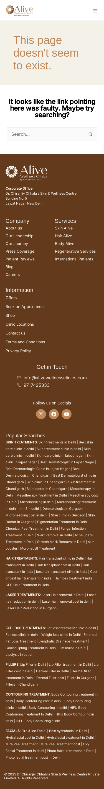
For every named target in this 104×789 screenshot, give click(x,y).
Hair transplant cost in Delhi (58, 565)
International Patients (74, 259)
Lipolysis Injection (19, 654)
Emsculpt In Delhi (72, 648)
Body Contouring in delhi (48, 708)
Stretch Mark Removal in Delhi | (62, 542)
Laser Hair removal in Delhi (63, 595)
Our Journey (17, 243)
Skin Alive (64, 228)
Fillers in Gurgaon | (81, 678)
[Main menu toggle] (95, 11)
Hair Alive (63, 235)
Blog (10, 266)
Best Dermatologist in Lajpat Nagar (67, 462)
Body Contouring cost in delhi (39, 701)
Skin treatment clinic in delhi (58, 449)
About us (14, 228)
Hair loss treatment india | (74, 578)
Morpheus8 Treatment (37, 548)
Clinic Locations (20, 324)
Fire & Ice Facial (33, 731)
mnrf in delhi (29, 508)
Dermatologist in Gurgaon (62, 508)
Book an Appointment (25, 306)
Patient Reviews (20, 259)
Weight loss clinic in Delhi (61, 635)
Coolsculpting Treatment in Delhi (31, 648)
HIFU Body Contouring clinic (38, 721)
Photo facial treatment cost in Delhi (33, 757)
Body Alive (64, 243)
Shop (10, 315)
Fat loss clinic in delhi (22, 635)
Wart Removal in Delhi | (56, 535)
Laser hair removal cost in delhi (66, 601)
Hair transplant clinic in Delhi (61, 558)
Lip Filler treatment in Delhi (70, 664)
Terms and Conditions (25, 341)
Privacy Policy (18, 350)
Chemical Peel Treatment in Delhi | (33, 528)
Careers (13, 274)
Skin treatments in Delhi (57, 442)
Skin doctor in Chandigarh (47, 489)
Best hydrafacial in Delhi (68, 731)
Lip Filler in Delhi (33, 664)
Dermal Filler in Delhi (52, 671)
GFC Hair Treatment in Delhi (28, 585)
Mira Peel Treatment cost (60, 744)
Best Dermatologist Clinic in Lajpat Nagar (38, 469)
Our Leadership (20, 235)
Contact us (15, 333)
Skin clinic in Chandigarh (46, 482)
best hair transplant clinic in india (61, 571)
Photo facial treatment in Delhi (70, 751)
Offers (11, 297)
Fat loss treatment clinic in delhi (71, 628)
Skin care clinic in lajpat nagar (60, 455)
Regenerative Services (75, 251)
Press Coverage (20, 251)
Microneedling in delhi (37, 502)
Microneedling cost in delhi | (28, 515)
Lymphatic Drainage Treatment (63, 641)
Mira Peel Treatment (22, 744)
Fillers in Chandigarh (22, 684)
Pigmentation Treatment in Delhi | (63, 522)
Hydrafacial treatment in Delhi (70, 737)
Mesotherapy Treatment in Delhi (41, 495)
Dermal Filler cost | (51, 678)
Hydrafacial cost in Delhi (25, 737)
